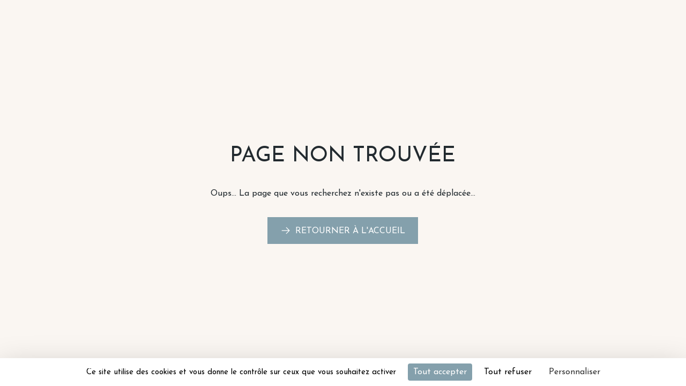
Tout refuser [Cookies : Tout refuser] (508, 372)
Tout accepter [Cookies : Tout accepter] (440, 372)
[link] (342, 230)
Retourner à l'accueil (350, 231)
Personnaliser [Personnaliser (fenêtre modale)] (574, 372)
